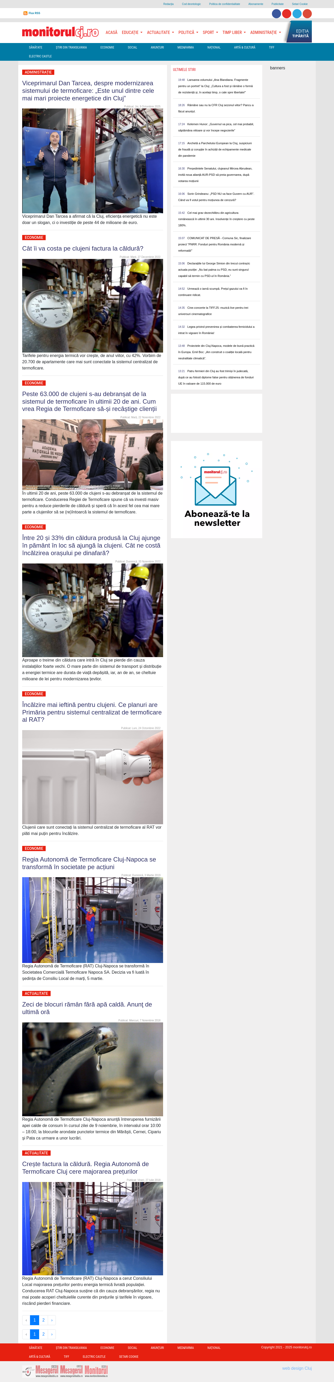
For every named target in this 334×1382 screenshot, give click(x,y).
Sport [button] (209, 32)
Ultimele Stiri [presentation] (184, 70)
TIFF (272, 47)
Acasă (111, 32)
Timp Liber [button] (233, 32)
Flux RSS (34, 13)
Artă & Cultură (244, 47)
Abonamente (255, 4)
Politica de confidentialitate (224, 4)
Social (132, 47)
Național (213, 47)
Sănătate (35, 47)
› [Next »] (51, 1320)
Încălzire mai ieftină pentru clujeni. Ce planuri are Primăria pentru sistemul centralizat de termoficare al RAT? (92, 712)
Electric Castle (40, 56)
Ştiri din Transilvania (71, 47)
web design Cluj (297, 1368)
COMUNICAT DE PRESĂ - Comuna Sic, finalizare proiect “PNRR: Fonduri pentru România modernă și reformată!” (214, 244)
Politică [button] (186, 32)
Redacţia (168, 4)
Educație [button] (130, 32)
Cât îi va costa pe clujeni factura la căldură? (82, 248)
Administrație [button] (264, 32)
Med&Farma (185, 47)
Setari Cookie (300, 4)
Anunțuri (157, 47)
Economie (107, 47)
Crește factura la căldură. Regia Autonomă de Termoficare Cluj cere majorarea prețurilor (85, 1167)
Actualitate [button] (159, 32)
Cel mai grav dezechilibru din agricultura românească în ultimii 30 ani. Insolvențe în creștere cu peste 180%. (216, 219)
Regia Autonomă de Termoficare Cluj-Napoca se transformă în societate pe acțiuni (89, 863)
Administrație (38, 72)
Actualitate (36, 993)
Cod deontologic (191, 4)
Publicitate (278, 4)
